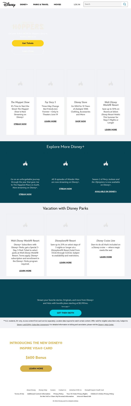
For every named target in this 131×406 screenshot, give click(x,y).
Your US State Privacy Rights (77, 393)
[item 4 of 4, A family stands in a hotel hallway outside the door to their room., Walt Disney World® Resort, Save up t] (111, 102)
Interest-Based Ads (84, 396)
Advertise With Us (75, 389)
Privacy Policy (58, 393)
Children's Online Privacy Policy (102, 393)
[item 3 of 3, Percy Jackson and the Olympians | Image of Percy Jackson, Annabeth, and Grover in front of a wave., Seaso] (106, 175)
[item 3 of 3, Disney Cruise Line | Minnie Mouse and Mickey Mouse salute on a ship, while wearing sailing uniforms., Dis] (106, 244)
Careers (52, 389)
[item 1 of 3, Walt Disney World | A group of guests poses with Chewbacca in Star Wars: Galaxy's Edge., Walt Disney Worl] (25, 244)
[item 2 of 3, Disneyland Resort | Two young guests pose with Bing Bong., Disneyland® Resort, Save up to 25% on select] (65, 244)
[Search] (102, 4)
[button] (78, 4)
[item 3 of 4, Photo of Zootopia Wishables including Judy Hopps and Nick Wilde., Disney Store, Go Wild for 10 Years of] (80, 102)
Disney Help (43, 389)
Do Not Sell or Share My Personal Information (57, 396)
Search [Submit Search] (124, 4)
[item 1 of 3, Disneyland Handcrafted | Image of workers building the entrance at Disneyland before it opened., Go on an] (25, 175)
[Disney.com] (9, 4)
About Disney (31, 389)
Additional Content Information (38, 393)
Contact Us (62, 389)
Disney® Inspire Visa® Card (94, 389)
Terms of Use (19, 393)
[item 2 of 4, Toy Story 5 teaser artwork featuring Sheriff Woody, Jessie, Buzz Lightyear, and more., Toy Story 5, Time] (50, 102)
